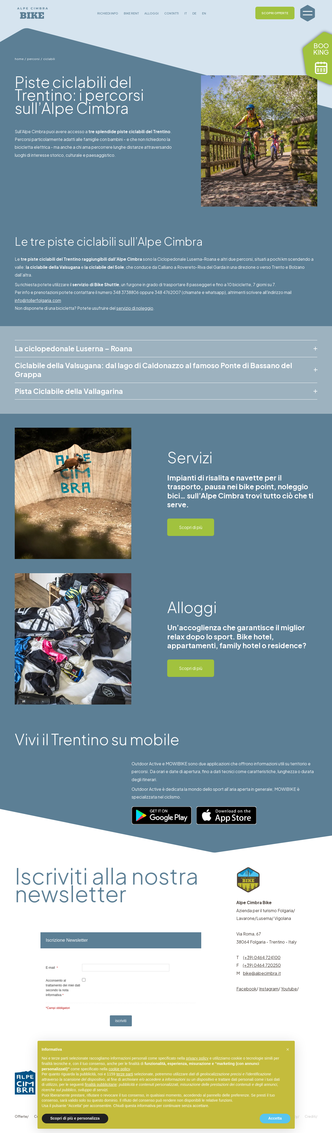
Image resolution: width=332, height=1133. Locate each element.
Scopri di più (190, 527)
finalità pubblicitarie (101, 1084)
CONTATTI (171, 13)
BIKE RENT (131, 13)
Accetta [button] (275, 1118)
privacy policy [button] (197, 1058)
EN (204, 13)
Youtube (289, 988)
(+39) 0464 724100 (262, 957)
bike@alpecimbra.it (262, 973)
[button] (287, 1049)
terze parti (124, 1074)
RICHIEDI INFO (107, 13)
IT (185, 13)
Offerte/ (21, 1116)
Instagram (268, 988)
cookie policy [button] (119, 1069)
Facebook (246, 988)
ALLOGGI (151, 13)
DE (194, 13)
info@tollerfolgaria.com (38, 300)
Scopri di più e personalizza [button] (75, 1118)
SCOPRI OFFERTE (275, 13)
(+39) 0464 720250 (262, 965)
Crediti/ (311, 1116)
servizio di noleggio (134, 308)
